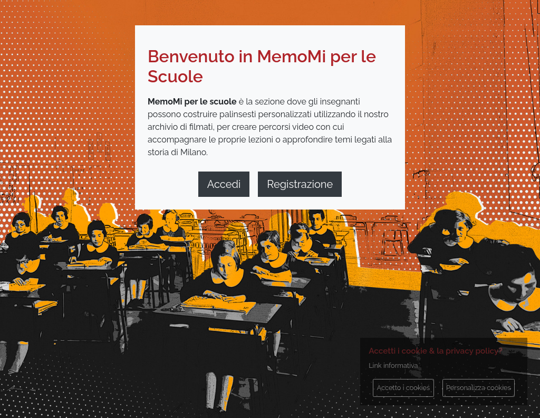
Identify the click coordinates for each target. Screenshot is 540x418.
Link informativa (393, 365)
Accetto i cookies (403, 388)
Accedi (224, 184)
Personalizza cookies (478, 388)
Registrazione (300, 184)
